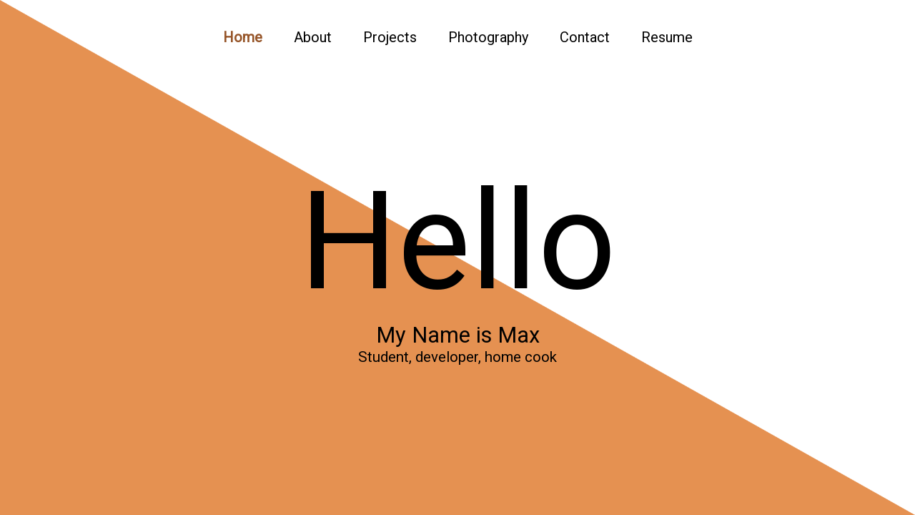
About (313, 37)
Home (242, 37)
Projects (390, 37)
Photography (488, 37)
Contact (585, 37)
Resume (667, 37)
